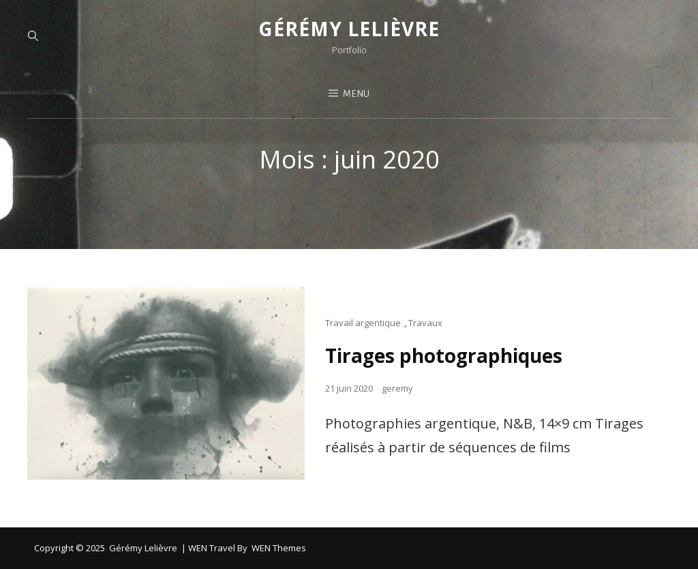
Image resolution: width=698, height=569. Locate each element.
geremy (397, 388)
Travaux (425, 323)
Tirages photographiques (443, 355)
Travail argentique (363, 323)
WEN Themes (279, 548)
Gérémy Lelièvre (349, 29)
